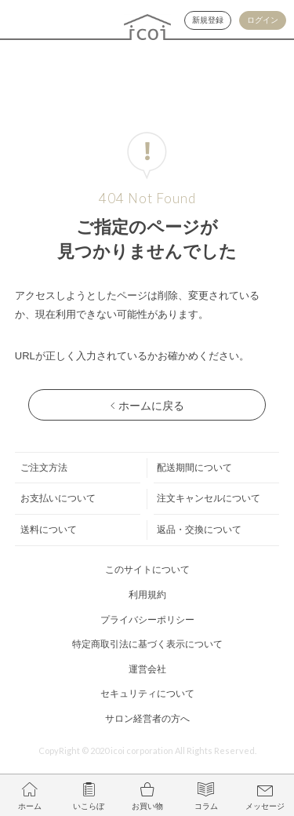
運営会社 (147, 669)
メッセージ (265, 806)
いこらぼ (88, 806)
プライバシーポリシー (147, 619)
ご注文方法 (43, 467)
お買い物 (147, 806)
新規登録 (207, 20)
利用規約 (147, 594)
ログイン (262, 20)
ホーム (30, 806)
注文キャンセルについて (208, 498)
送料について (48, 529)
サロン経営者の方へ (147, 718)
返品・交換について (199, 529)
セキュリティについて (147, 693)
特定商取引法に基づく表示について (147, 644)
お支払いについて (58, 498)
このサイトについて (147, 569)
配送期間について (194, 467)
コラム (206, 806)
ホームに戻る (151, 405)
